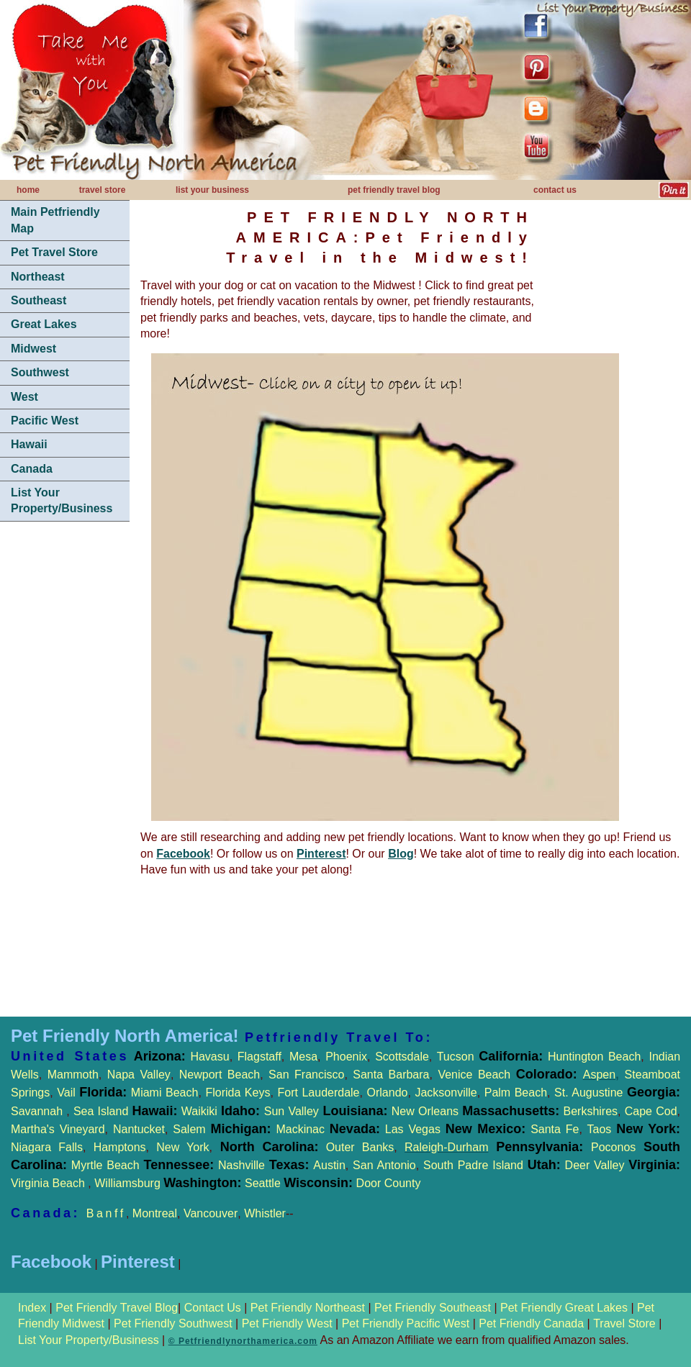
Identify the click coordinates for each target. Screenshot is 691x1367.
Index (34, 1308)
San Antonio (384, 1165)
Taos (596, 1129)
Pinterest (321, 854)
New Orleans (425, 1111)
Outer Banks (360, 1147)
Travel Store (626, 1323)
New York (182, 1147)
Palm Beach (515, 1092)
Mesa (303, 1056)
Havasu (209, 1056)
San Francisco (306, 1074)
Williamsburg (128, 1183)
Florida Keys (237, 1092)
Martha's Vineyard (58, 1129)
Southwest (40, 372)
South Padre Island (473, 1165)
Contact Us (212, 1308)
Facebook (183, 854)
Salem (224, 1129)
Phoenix (346, 1056)
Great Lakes (44, 324)
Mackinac (330, 1129)
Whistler (265, 1213)
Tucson (458, 1056)
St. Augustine (588, 1092)
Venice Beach (474, 1074)
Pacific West (44, 420)
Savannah (37, 1111)
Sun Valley (291, 1111)
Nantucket (139, 1129)
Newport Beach (219, 1074)
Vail (66, 1092)
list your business (212, 190)
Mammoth (73, 1074)
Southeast (38, 300)
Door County (386, 1183)
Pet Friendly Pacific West (406, 1323)
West (24, 397)
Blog (401, 854)
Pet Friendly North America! (125, 1035)
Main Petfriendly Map (55, 220)
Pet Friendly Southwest (173, 1323)
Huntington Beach (592, 1056)
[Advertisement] (65, 586)
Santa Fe (554, 1129)
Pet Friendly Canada (531, 1323)
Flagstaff (259, 1056)
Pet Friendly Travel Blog (116, 1308)
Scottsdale (402, 1056)
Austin (329, 1165)
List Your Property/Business (61, 500)
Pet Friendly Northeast (307, 1308)
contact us (555, 190)
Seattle (263, 1183)
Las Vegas (413, 1129)
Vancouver (211, 1213)
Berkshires (588, 1111)
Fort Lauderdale (318, 1092)
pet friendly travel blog (394, 190)
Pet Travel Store (54, 252)
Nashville (243, 1165)
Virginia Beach (49, 1183)
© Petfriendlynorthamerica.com (242, 1341)
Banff (106, 1213)
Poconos (613, 1147)
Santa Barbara (391, 1074)
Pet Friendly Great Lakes (564, 1308)
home (28, 190)
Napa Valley (139, 1074)
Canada (32, 469)
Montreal (154, 1213)
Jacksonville (446, 1092)
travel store (102, 190)
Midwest (33, 348)
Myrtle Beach (105, 1165)
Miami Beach (162, 1092)
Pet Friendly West (287, 1323)
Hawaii (29, 444)
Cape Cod (651, 1111)
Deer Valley (622, 1165)
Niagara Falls (47, 1147)
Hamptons (120, 1147)
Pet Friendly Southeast (432, 1308)
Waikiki (199, 1111)
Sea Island (100, 1111)
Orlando (387, 1092)
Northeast (38, 277)
